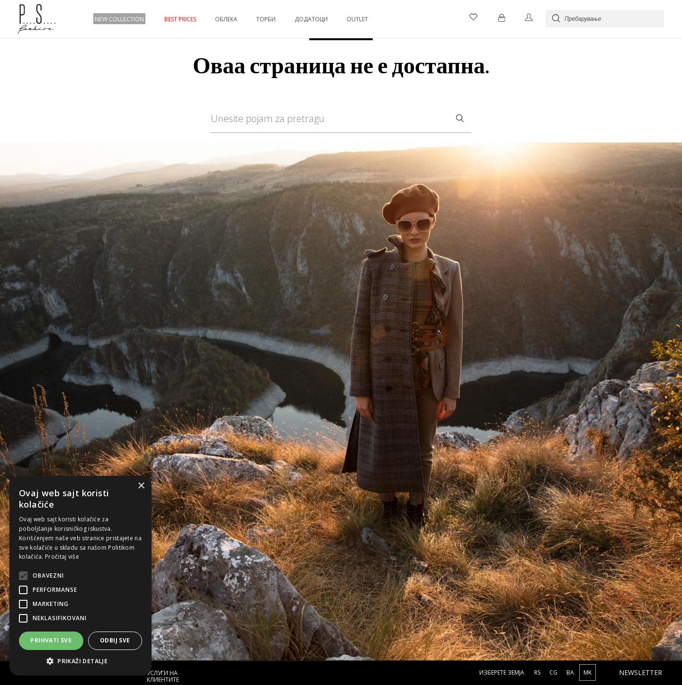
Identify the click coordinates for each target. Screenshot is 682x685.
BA (570, 672)
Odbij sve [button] (115, 640)
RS (538, 672)
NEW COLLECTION (119, 19)
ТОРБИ (265, 19)
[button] (80, 661)
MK (587, 672)
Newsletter (640, 672)
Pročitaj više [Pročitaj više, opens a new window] (62, 557)
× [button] (140, 486)
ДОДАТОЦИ (310, 19)
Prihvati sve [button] (51, 640)
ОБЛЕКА (225, 19)
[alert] (80, 576)
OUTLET (356, 19)
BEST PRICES (179, 19)
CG (554, 672)
